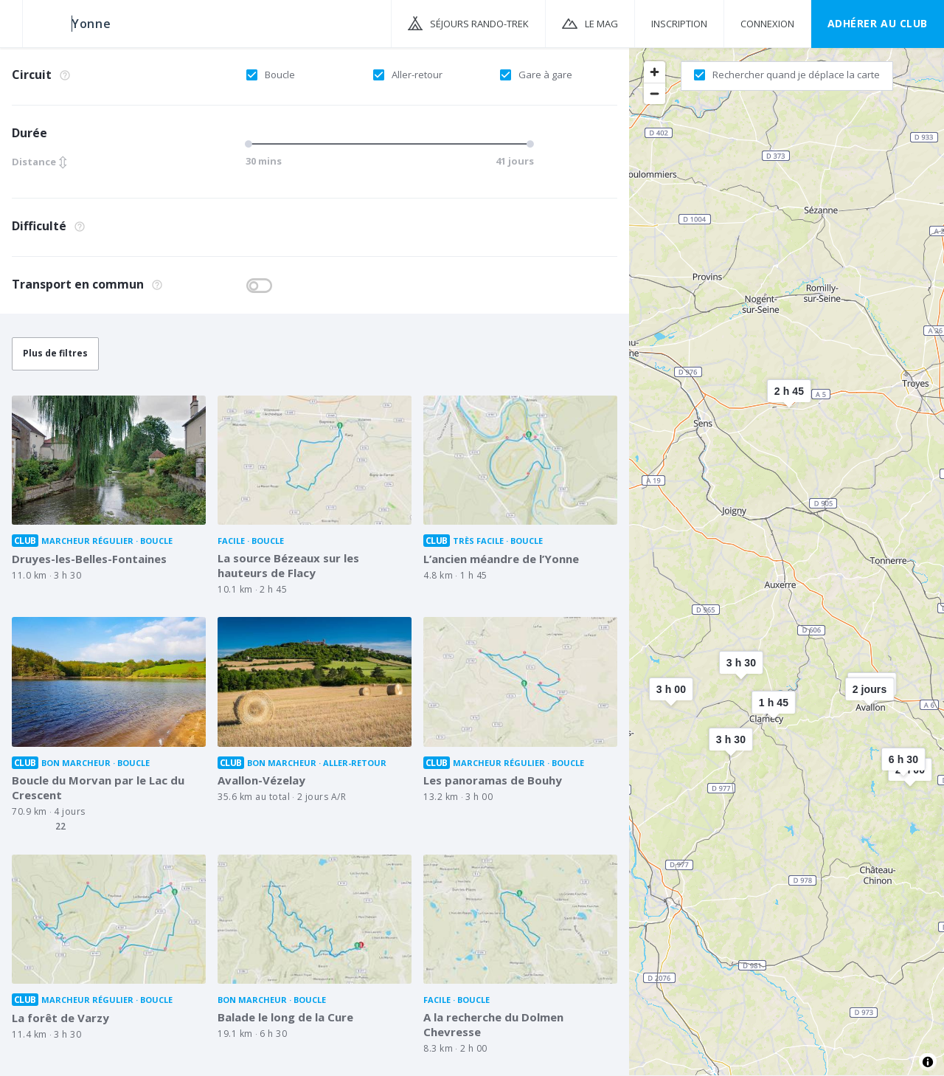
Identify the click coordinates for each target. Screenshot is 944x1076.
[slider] (250, 144)
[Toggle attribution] (928, 1062)
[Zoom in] (654, 72)
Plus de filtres (55, 353)
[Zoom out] (654, 93)
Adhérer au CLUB (877, 23)
